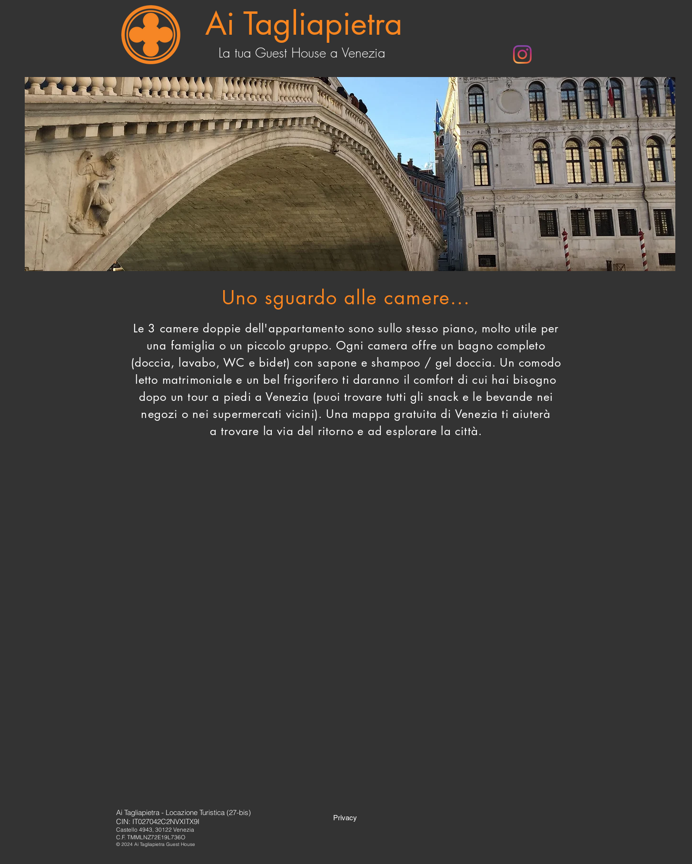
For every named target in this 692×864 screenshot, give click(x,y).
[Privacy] (345, 817)
